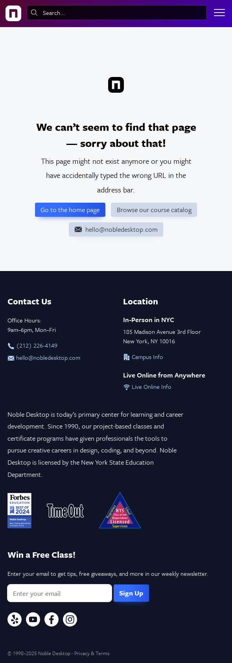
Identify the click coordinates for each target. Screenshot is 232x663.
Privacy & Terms (91, 653)
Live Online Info (147, 386)
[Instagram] (70, 620)
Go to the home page (70, 209)
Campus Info (143, 356)
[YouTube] (33, 620)
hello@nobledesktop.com (43, 357)
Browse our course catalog (154, 209)
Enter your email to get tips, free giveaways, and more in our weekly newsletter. (107, 573)
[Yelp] (14, 620)
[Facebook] (51, 620)
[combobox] (116, 12)
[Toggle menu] (219, 12)
